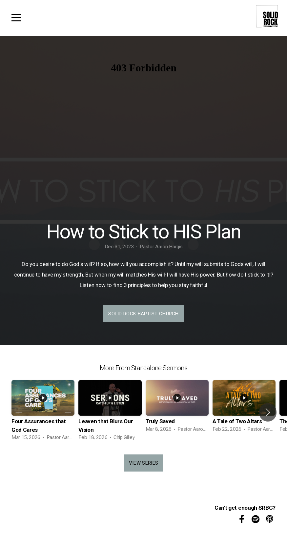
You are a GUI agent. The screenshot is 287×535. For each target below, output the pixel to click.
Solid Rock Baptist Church (143, 314)
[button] (267, 412)
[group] (42, 412)
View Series (143, 463)
